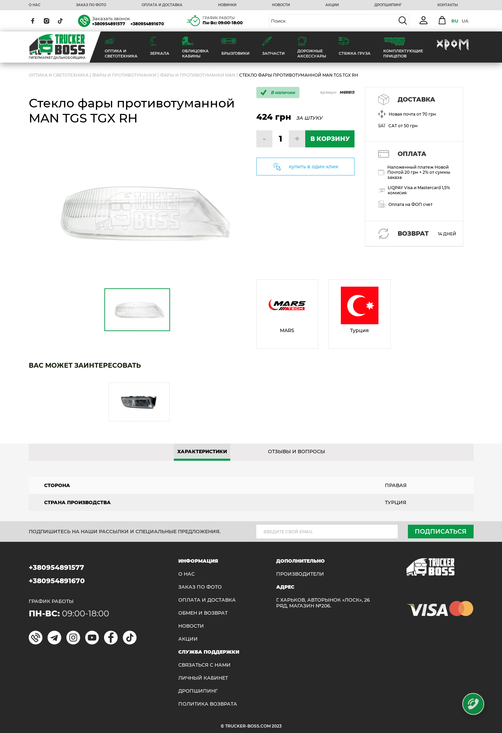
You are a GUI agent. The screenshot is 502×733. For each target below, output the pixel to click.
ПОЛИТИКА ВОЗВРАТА (207, 704)
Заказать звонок (111, 18)
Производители (300, 574)
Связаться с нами (204, 665)
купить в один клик (313, 166)
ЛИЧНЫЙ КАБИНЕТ (203, 678)
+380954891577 (108, 23)
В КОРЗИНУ (330, 139)
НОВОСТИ (281, 5)
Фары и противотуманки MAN (197, 75)
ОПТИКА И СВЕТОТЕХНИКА (59, 75)
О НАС (34, 5)
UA (465, 21)
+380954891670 (147, 23)
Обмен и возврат (203, 613)
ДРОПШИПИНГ (388, 5)
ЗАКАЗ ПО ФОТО (91, 5)
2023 (277, 726)
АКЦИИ (332, 5)
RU (454, 21)
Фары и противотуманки (124, 75)
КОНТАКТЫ (447, 5)
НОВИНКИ (227, 5)
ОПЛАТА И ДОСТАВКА (162, 5)
